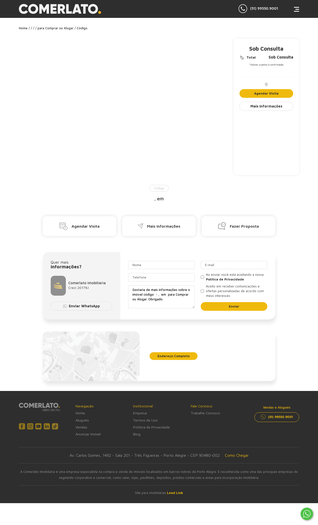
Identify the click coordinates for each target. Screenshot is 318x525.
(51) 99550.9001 (258, 8)
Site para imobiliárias (159, 493)
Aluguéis (82, 420)
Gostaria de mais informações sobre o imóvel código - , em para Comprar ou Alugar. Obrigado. (161, 296)
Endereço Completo (174, 356)
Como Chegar (237, 455)
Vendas (81, 427)
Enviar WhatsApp (81, 306)
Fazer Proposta (238, 226)
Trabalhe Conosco (205, 413)
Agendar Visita (266, 93)
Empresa (140, 413)
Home (80, 413)
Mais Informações (266, 106)
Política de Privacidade (151, 427)
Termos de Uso (145, 420)
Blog (136, 434)
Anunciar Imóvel (88, 434)
